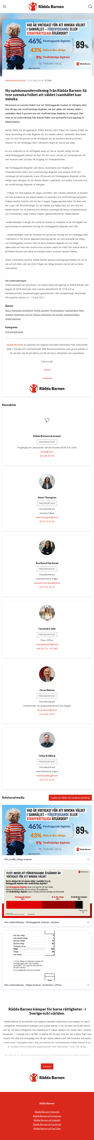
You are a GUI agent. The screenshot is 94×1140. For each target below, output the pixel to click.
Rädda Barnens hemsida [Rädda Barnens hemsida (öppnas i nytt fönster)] (47, 1111)
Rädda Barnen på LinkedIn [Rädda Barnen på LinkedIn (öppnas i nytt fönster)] (47, 1120)
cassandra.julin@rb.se (47, 644)
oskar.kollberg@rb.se (47, 775)
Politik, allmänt (41, 310)
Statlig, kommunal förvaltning (48, 314)
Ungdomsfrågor (72, 314)
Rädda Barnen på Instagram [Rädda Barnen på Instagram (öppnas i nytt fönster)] (47, 1116)
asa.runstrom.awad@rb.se (47, 582)
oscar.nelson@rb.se (47, 709)
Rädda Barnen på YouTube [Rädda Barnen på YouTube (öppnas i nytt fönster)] (47, 1128)
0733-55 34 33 (47, 587)
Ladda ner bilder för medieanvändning (70, 797)
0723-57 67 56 (47, 521)
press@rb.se (47, 451)
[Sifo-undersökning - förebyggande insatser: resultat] (47, 893)
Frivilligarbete (57, 310)
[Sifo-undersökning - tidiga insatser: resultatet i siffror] (47, 956)
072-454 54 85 (47, 714)
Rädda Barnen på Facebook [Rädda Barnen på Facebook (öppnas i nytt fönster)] (47, 1124)
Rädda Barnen (14, 344)
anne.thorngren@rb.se (47, 517)
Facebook (47, 378)
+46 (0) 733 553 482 (47, 648)
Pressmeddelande (14, 331)
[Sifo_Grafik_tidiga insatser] (47, 830)
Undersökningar (13, 318)
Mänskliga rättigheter (22, 310)
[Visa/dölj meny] (4, 6)
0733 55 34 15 (47, 779)
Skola (8, 310)
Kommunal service (23, 314)
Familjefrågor (72, 310)
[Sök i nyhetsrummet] (90, 6)
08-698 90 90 (47, 455)
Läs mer (47, 1066)
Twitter (47, 369)
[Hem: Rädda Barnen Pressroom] (46, 7)
